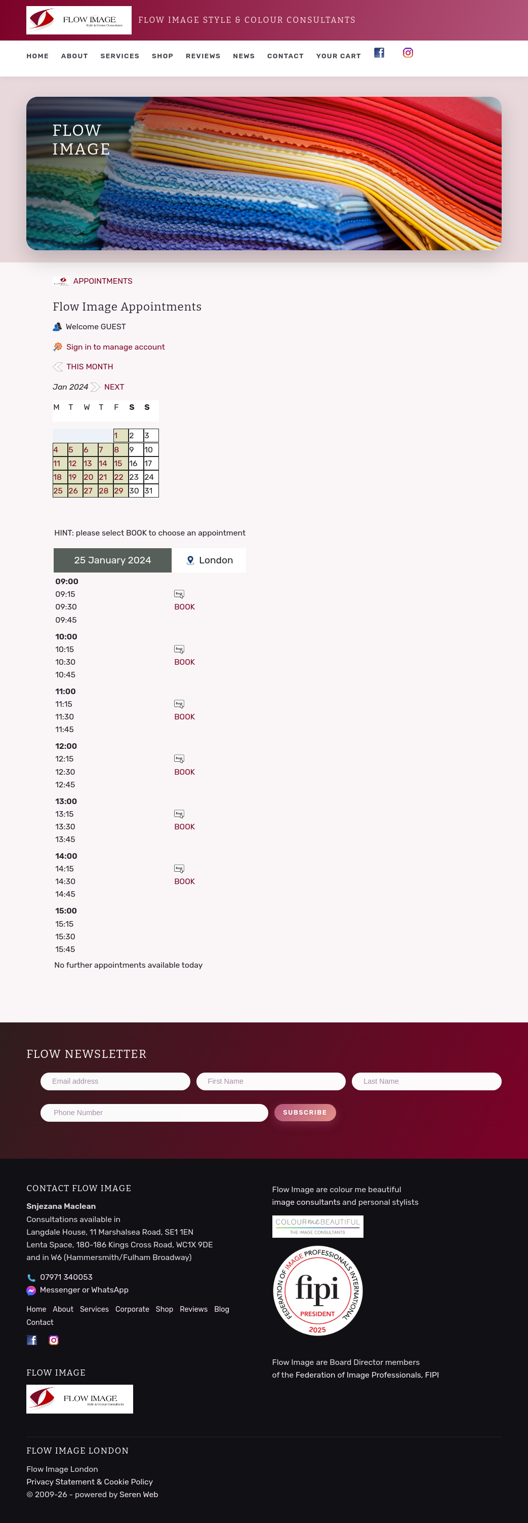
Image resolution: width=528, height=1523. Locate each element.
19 (72, 477)
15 (118, 463)
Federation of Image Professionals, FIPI (367, 1375)
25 (58, 491)
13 (88, 463)
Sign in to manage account (115, 347)
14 (103, 463)
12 (72, 463)
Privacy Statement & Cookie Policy (89, 1482)
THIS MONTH (83, 366)
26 (73, 491)
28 (103, 491)
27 (88, 491)
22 (118, 477)
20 (88, 477)
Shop (163, 56)
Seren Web (138, 1494)
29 (119, 491)
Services (120, 56)
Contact (285, 56)
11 (56, 463)
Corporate (132, 1309)
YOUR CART (338, 56)
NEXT (108, 387)
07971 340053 (66, 1277)
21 (103, 477)
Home (37, 56)
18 (57, 477)
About (75, 56)
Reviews (203, 56)
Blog (221, 1309)
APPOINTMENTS (93, 281)
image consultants (306, 1202)
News (244, 56)
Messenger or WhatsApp (84, 1289)
